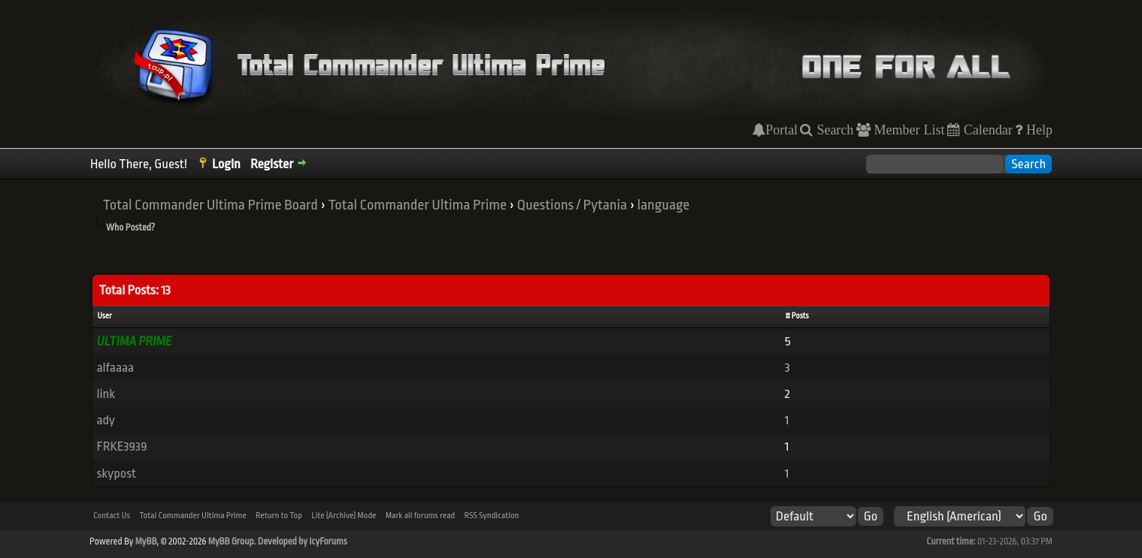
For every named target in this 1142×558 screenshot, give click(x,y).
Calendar (986, 130)
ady (105, 420)
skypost (116, 473)
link (105, 394)
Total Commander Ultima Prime (417, 205)
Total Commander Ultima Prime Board (210, 205)
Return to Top (279, 515)
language (664, 205)
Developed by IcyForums (302, 541)
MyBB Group (231, 541)
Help (1037, 130)
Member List (908, 130)
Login (226, 164)
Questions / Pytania (572, 205)
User (104, 316)
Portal (781, 130)
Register (271, 164)
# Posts (797, 316)
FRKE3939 (121, 446)
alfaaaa (115, 367)
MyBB (145, 541)
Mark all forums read (421, 515)
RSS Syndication (492, 515)
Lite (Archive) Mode (343, 515)
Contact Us (111, 515)
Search (833, 130)
